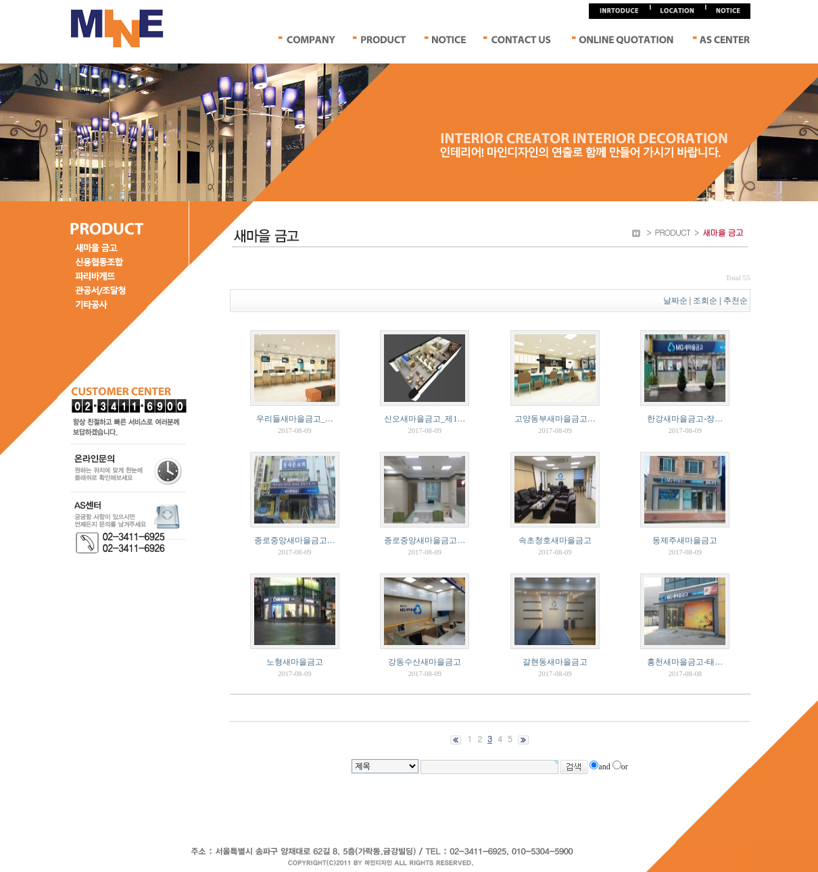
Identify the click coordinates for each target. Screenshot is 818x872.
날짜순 (675, 300)
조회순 (705, 300)
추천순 (736, 300)
